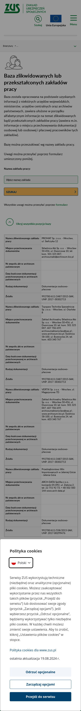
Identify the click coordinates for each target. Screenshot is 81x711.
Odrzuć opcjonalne (40, 672)
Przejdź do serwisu (40, 696)
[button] (21, 562)
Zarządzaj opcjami (40, 684)
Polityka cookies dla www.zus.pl (33, 650)
